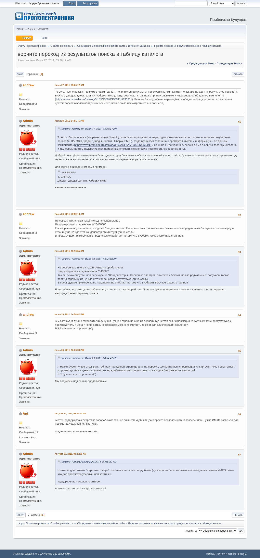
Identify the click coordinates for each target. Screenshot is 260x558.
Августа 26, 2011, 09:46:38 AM (70, 454)
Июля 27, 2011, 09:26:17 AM (69, 85)
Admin (28, 121)
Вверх (20, 515)
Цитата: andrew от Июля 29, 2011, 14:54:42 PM (89, 358)
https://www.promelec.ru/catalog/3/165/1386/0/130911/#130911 (94, 99)
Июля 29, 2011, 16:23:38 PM (69, 350)
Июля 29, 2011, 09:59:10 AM (69, 214)
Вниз (20, 74)
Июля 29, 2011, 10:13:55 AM (69, 251)
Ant (25, 413)
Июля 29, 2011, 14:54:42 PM (69, 314)
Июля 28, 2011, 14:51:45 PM (69, 121)
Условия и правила (226, 554)
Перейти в (190, 530)
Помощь (210, 554)
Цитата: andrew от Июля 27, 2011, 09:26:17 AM (89, 129)
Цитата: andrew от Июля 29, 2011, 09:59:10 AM (89, 259)
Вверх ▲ (242, 554)
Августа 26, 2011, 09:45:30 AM (70, 413)
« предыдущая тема (200, 63)
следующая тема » (229, 63)
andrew (28, 85)
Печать (238, 74)
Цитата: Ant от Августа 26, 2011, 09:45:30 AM (88, 462)
